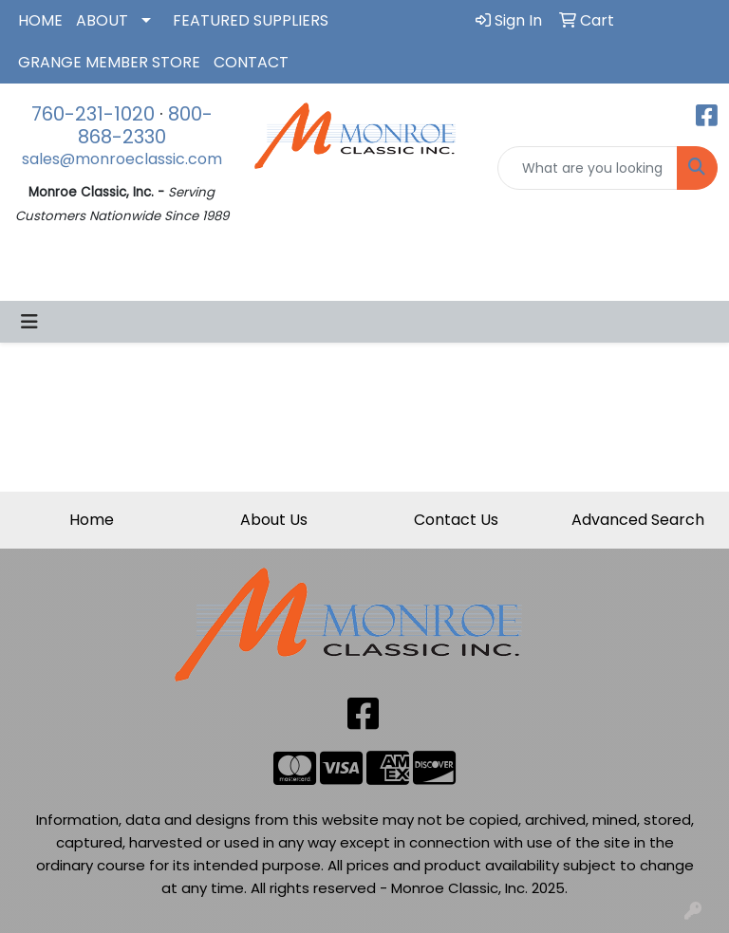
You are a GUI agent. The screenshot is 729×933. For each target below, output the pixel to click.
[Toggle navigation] (29, 321)
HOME (40, 20)
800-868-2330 (145, 125)
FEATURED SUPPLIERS (250, 20)
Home (91, 520)
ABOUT (102, 20)
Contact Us (456, 520)
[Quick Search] (587, 168)
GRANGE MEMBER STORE (109, 62)
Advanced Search (637, 520)
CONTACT (251, 62)
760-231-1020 (93, 114)
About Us (274, 520)
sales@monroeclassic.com (122, 159)
